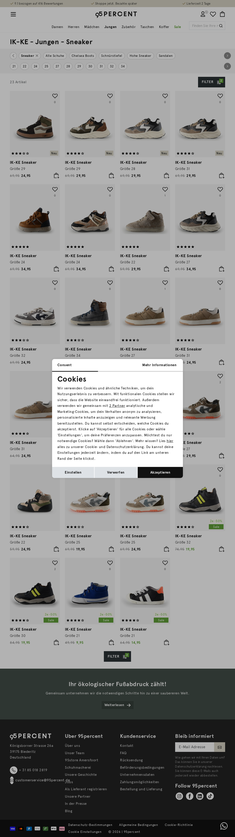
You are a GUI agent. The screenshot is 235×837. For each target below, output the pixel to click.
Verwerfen (116, 472)
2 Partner (117, 406)
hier (170, 441)
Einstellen (73, 472)
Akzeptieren (160, 472)
